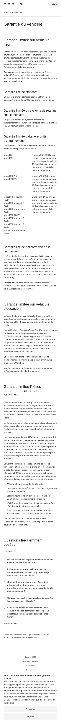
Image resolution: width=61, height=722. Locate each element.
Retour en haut (11, 623)
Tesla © (30, 657)
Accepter (30, 709)
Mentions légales (30, 661)
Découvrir (30, 670)
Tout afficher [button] (9, 552)
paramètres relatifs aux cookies (32, 700)
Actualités (30, 666)
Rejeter (30, 716)
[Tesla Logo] (12, 4)
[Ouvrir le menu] (30, 13)
